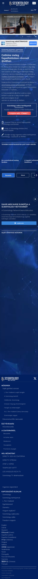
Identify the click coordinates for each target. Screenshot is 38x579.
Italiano (4, 543)
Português (5, 553)
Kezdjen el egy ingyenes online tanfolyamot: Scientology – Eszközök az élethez (19, 136)
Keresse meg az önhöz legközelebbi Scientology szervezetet (16, 123)
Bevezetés (6, 432)
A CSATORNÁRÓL (9, 429)
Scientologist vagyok (10, 414)
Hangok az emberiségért (12, 406)
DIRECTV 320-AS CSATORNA (14, 455)
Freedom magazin (9, 519)
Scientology (7, 493)
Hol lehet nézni (8, 436)
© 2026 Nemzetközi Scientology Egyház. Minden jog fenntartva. (19, 567)
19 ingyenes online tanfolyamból (13, 85)
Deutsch (5, 529)
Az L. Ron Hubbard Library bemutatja (16, 410)
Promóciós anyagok (9, 448)
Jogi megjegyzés (6, 576)
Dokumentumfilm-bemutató (13, 418)
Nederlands (6, 548)
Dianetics (6, 506)
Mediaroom (7, 440)
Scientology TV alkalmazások (13, 474)
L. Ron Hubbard (8, 500)
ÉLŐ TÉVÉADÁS (8, 423)
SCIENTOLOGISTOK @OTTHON (12, 50)
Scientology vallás (9, 516)
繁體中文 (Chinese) (8, 560)
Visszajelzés (7, 444)
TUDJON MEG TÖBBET (19, 113)
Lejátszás (19, 223)
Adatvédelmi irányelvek (8, 574)
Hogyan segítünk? (9, 509)
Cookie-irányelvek (6, 572)
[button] (36, 175)
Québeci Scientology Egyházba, (13, 76)
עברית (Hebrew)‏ (7, 538)
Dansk (4, 526)
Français (5, 563)
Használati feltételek (7, 569)
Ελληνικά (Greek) (8, 531)
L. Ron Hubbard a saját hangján (14, 391)
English (4, 524)
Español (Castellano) (9, 536)
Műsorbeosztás (8, 425)
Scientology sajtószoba (11, 513)
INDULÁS (33, 43)
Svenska (5, 558)
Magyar (4, 541)
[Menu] (3, 3)
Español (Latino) (7, 534)
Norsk (4, 551)
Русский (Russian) (8, 555)
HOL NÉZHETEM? (8, 452)
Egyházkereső (8, 503)
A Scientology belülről (11, 395)
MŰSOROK (6, 384)
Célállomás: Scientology (11, 399)
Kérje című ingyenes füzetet (15, 129)
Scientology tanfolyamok (11, 496)
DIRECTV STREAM (9, 459)
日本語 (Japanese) (8, 546)
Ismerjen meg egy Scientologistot (15, 403)
